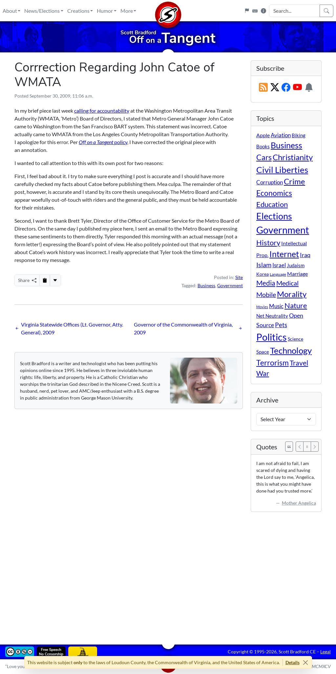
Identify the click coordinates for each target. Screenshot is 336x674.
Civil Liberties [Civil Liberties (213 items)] (282, 170)
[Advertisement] (168, 573)
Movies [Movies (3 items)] (262, 307)
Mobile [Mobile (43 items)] (266, 294)
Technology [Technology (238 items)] (291, 350)
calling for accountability (101, 110)
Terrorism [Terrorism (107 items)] (272, 362)
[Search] (326, 11)
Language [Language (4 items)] (278, 274)
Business (206, 285)
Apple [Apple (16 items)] (263, 135)
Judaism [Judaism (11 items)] (295, 265)
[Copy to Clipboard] (44, 280)
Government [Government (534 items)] (282, 229)
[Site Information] (263, 11)
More (126, 11)
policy (103, 142)
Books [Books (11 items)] (263, 146)
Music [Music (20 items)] (276, 306)
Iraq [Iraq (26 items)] (305, 254)
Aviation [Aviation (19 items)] (281, 135)
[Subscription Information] (308, 87)
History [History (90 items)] (268, 242)
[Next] (315, 446)
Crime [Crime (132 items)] (294, 181)
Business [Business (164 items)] (286, 145)
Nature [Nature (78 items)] (295, 305)
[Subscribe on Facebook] (286, 87)
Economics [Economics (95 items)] (274, 193)
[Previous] (300, 446)
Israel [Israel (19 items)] (279, 265)
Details (292, 662)
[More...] (55, 280)
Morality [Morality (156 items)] (291, 294)
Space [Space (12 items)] (262, 352)
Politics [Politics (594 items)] (271, 337)
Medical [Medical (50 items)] (287, 283)
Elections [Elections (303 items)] (274, 216)
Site (239, 277)
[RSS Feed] (263, 87)
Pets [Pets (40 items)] (281, 324)
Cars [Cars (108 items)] (264, 157)
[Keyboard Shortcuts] (255, 11)
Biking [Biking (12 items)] (298, 135)
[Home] (168, 10)
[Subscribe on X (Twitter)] (274, 87)
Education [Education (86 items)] (272, 204)
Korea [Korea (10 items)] (262, 274)
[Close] (305, 662)
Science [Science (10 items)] (295, 339)
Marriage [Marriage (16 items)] (297, 274)
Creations (78, 11)
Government (230, 285)
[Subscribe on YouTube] (297, 87)
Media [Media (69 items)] (265, 283)
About (10, 11)
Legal (325, 651)
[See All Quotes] (289, 446)
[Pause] (307, 446)
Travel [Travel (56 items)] (299, 363)
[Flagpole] (247, 11)
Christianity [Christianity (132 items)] (293, 157)
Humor (105, 11)
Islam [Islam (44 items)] (263, 265)
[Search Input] (294, 11)
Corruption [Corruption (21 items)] (269, 182)
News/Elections (42, 11)
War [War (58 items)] (262, 373)
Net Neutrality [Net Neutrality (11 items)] (272, 316)
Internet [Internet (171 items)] (284, 254)
